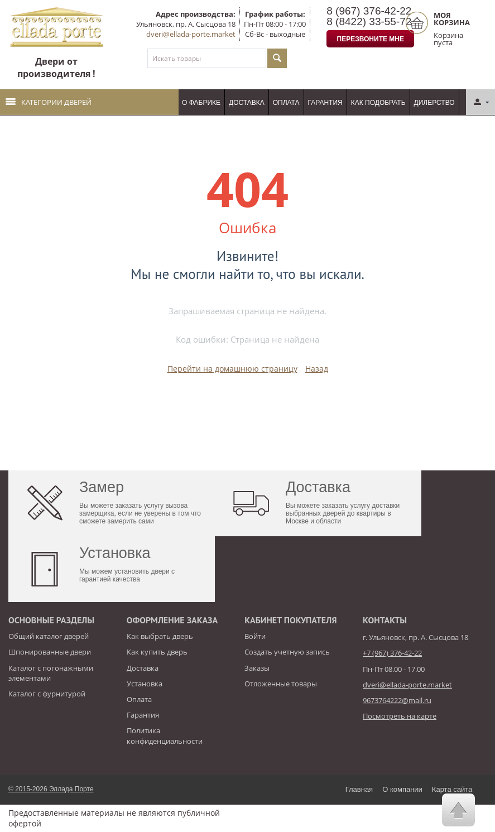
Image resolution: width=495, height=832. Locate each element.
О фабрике (201, 103)
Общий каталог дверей (48, 636)
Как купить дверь (157, 652)
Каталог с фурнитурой (46, 694)
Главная (359, 789)
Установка (144, 684)
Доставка (247, 103)
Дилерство (434, 103)
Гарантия (325, 103)
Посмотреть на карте (399, 716)
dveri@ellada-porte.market (191, 34)
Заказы (257, 668)
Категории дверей (49, 102)
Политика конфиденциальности (165, 735)
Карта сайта (452, 789)
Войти (255, 636)
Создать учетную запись (287, 652)
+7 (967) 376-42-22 (392, 653)
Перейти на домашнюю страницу (232, 368)
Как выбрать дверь (160, 636)
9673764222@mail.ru (397, 700)
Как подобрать (378, 103)
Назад (316, 368)
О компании (402, 789)
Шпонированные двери (49, 652)
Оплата (286, 103)
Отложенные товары (280, 684)
